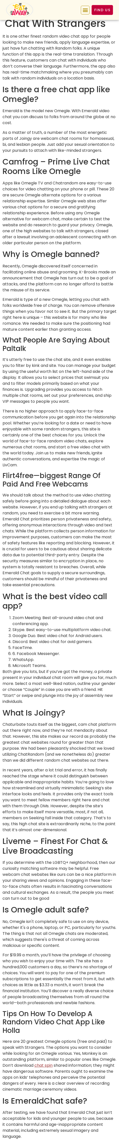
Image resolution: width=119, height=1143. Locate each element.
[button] (85, 10)
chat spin (43, 1065)
